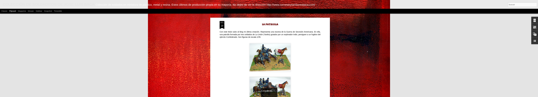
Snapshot (48, 11)
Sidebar (39, 11)
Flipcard (12, 11)
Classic (4, 11)
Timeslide (58, 11)
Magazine (22, 11)
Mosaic (31, 11)
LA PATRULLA (270, 24)
